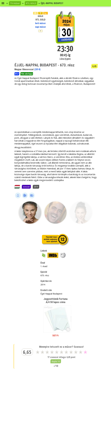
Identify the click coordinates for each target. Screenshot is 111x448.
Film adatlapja (27, 73)
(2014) (37, 69)
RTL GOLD (31, 3)
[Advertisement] (55, 108)
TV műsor (15, 3)
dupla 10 (56, 361)
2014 (36, 186)
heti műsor (40, 23)
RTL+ (17, 73)
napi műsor (40, 27)
